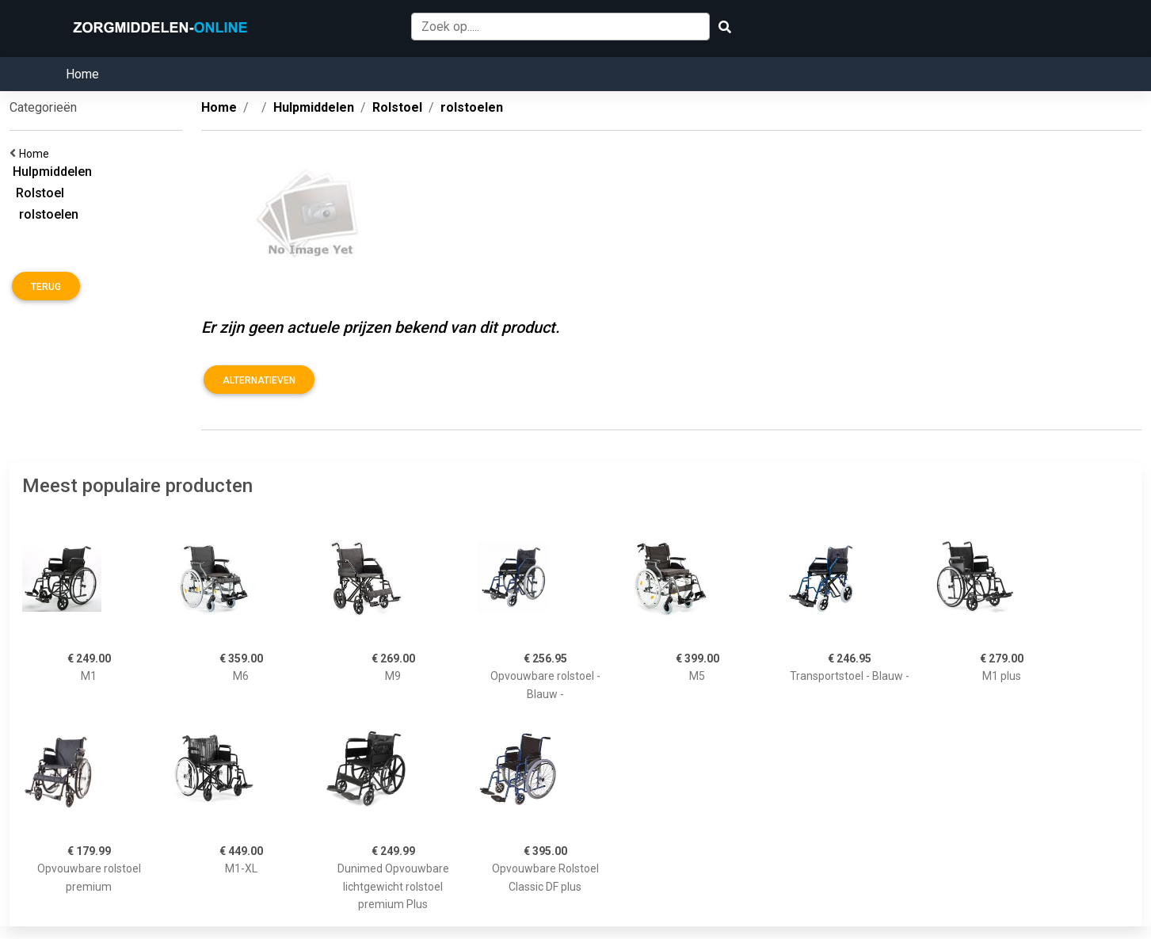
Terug (46, 286)
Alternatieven (259, 380)
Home (82, 74)
